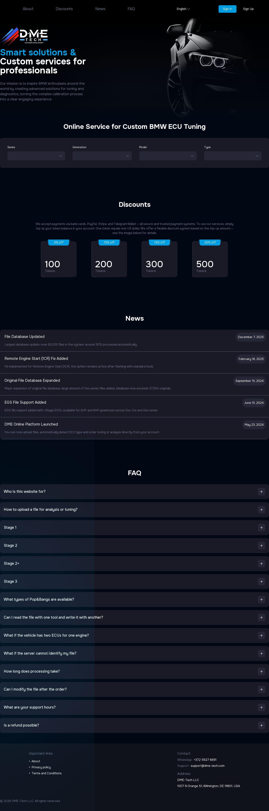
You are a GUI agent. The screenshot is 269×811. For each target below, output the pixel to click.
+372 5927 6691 (205, 760)
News (100, 9)
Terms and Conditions (47, 773)
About (28, 9)
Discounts (64, 9)
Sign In (227, 9)
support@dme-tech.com (208, 766)
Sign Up (248, 9)
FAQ (131, 9)
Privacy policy (41, 767)
